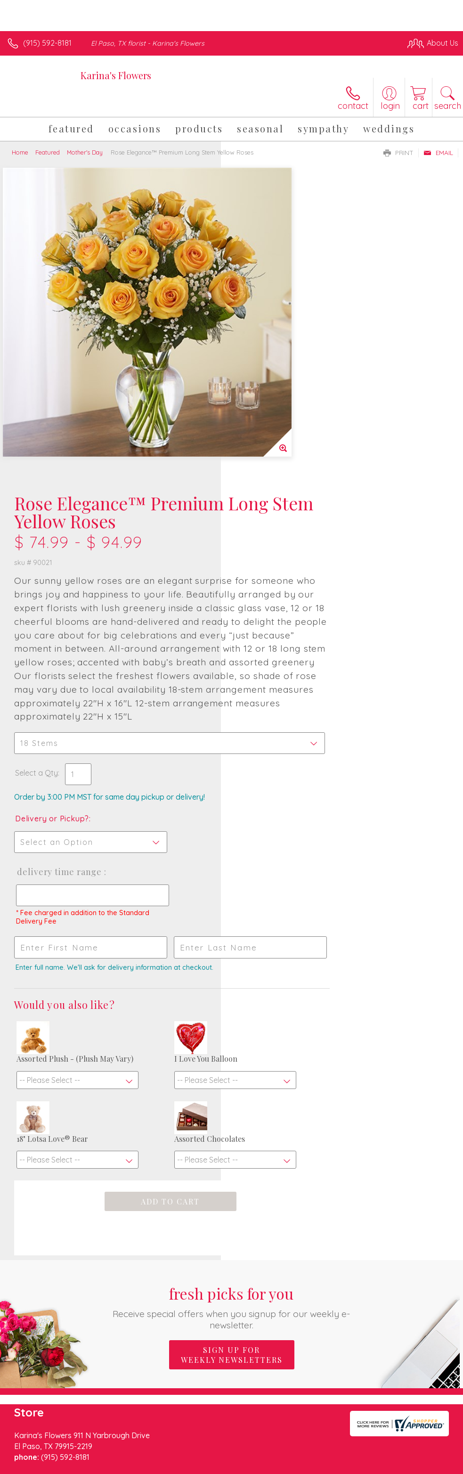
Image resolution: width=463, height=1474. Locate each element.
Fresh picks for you (231, 1114)
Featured (47, 152)
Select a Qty (257, 500)
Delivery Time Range (279, 599)
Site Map (423, 1410)
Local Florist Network (365, 1410)
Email (438, 152)
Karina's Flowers (116, 75)
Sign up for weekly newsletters (232, 1162)
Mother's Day (85, 152)
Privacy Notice (298, 1410)
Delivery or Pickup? (273, 546)
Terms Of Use (242, 1410)
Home (20, 152)
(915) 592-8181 (47, 43)
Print (398, 152)
